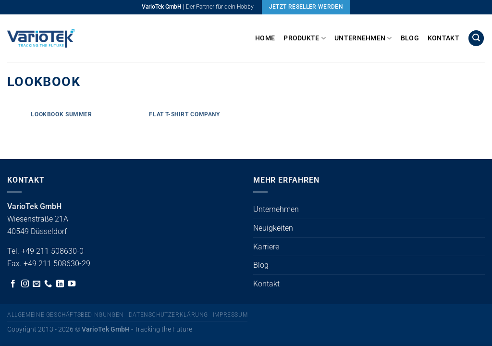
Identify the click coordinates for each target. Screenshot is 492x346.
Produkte (304, 38)
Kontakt (443, 38)
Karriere (266, 246)
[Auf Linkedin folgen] (60, 284)
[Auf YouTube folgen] (71, 284)
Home (265, 38)
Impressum (230, 314)
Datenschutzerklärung (168, 314)
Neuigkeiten (273, 228)
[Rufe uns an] (48, 284)
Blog (410, 38)
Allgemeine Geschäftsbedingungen (65, 314)
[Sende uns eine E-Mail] (36, 284)
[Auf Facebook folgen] (13, 284)
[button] (476, 38)
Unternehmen (363, 38)
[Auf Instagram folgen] (25, 284)
